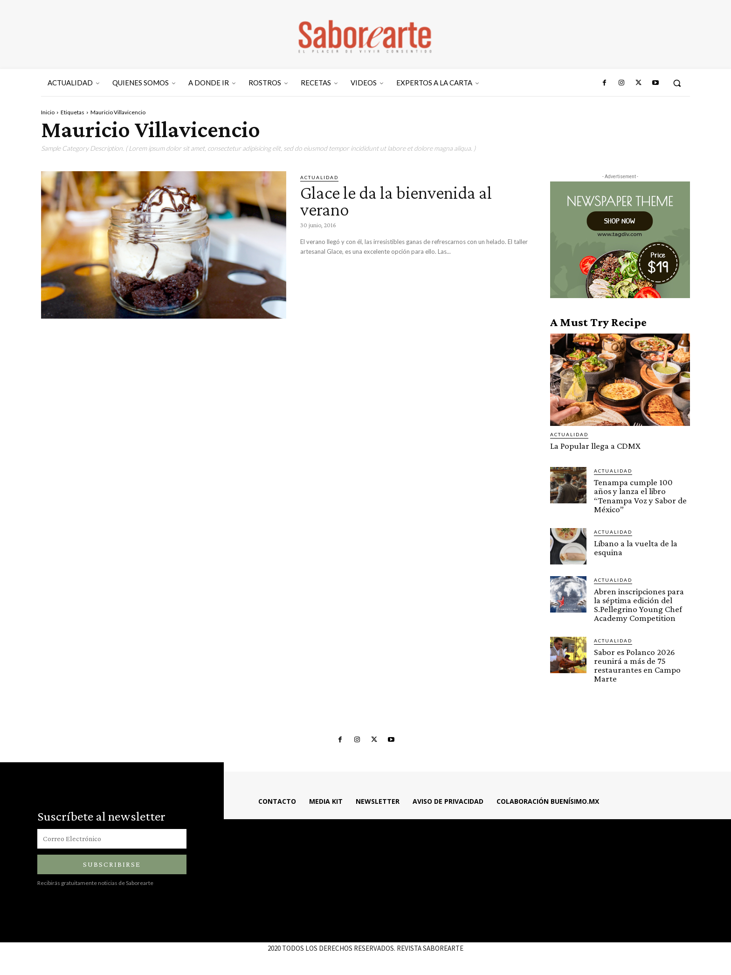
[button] (677, 83)
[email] (111, 839)
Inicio (48, 112)
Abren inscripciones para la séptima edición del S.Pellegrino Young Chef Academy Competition (639, 604)
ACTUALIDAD (319, 177)
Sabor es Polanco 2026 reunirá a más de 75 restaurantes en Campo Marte (637, 665)
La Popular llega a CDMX (595, 446)
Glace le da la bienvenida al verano (398, 201)
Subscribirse (112, 864)
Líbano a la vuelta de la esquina (635, 547)
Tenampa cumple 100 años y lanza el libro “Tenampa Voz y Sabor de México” (640, 495)
